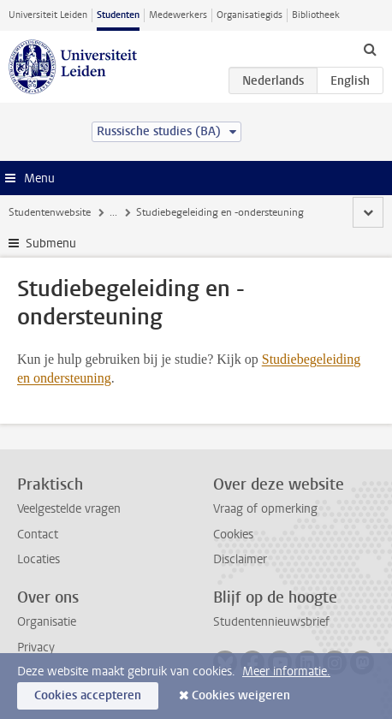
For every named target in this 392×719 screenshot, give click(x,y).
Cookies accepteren (87, 695)
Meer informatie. (286, 671)
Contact (37, 534)
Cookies (233, 534)
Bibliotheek (316, 15)
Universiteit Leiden (48, 15)
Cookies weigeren (241, 695)
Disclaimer (240, 559)
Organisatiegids (249, 15)
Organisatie (46, 622)
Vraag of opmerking (265, 509)
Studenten (118, 15)
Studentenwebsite (50, 212)
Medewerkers (178, 15)
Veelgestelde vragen (69, 509)
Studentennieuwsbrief (271, 622)
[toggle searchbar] (369, 48)
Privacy (36, 647)
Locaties (38, 559)
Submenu (51, 243)
